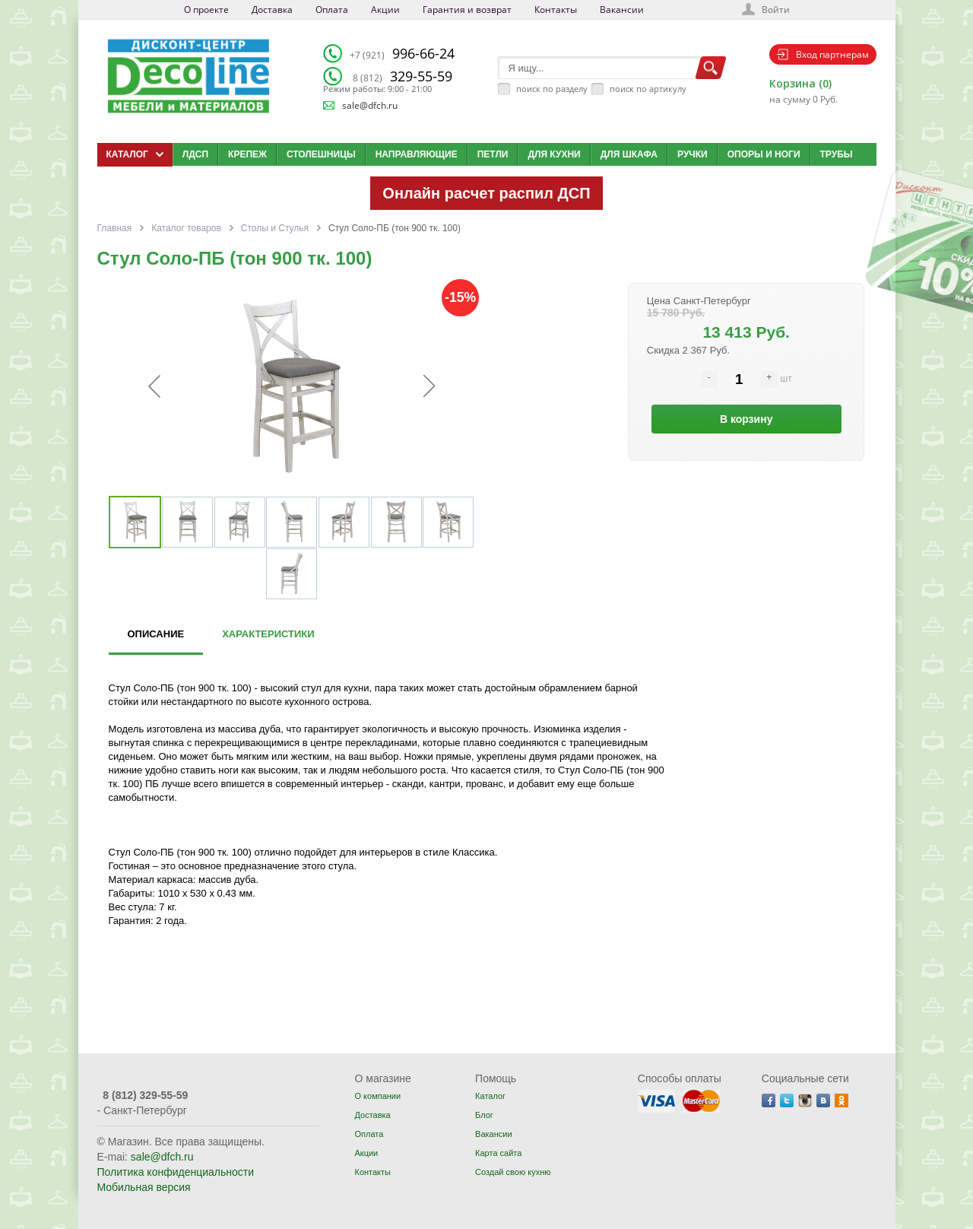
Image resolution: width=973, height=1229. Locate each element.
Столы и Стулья (275, 228)
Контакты (555, 9)
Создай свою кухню (512, 1172)
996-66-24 (402, 53)
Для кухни (554, 154)
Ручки (692, 154)
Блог (484, 1114)
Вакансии (622, 9)
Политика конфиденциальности (176, 1172)
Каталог (490, 1095)
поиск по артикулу (648, 88)
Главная (114, 228)
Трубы (836, 154)
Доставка (272, 9)
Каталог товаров (186, 228)
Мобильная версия (144, 1187)
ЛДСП (195, 154)
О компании (377, 1095)
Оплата (331, 9)
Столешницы (321, 154)
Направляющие (417, 154)
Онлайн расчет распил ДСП (486, 193)
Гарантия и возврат (467, 9)
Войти (776, 9)
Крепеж (247, 154)
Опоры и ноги (763, 154)
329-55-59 (402, 76)
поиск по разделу (552, 88)
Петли (493, 154)
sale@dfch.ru (370, 105)
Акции (385, 9)
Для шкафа (629, 154)
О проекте (206, 9)
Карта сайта (498, 1153)
